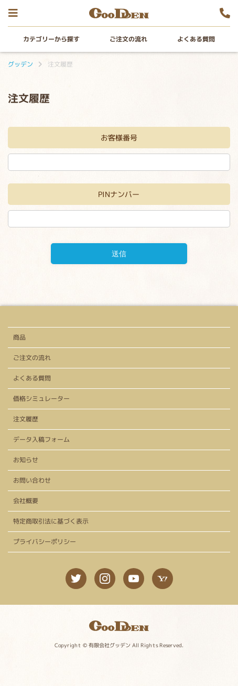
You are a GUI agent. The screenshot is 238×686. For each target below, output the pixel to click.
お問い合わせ (32, 480)
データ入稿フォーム (41, 439)
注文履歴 (25, 419)
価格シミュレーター (41, 398)
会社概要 (25, 500)
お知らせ (25, 459)
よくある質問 (196, 39)
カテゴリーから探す (51, 39)
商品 (19, 337)
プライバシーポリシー (44, 541)
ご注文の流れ (128, 39)
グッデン (20, 64)
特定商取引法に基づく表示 (51, 521)
